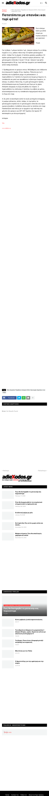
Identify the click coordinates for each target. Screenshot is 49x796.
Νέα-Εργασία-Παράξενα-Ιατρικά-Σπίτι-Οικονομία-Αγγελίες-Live (28, 10)
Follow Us (24, 795)
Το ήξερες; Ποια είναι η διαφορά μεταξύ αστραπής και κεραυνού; (29, 641)
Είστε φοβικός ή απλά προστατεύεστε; (29, 619)
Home (7, 795)
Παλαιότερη (42, 470)
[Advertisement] (24, 161)
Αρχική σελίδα (4, 10)
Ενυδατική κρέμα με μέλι (24, 512)
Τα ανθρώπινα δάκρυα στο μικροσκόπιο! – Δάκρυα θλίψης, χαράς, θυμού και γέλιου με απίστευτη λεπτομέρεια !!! (30, 631)
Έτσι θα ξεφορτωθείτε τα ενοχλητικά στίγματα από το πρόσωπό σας (28, 503)
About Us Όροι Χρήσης (36, 795)
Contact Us (15, 795)
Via (3, 123)
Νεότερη (6, 470)
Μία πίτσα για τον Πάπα (23, 651)
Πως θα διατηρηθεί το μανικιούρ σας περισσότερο (28, 492)
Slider (4, 392)
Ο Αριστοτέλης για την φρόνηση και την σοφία (29, 662)
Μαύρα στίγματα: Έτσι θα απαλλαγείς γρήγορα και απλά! (28, 534)
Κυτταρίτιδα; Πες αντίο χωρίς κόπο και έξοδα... (29, 524)
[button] (3, 3)
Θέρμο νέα (7, 732)
